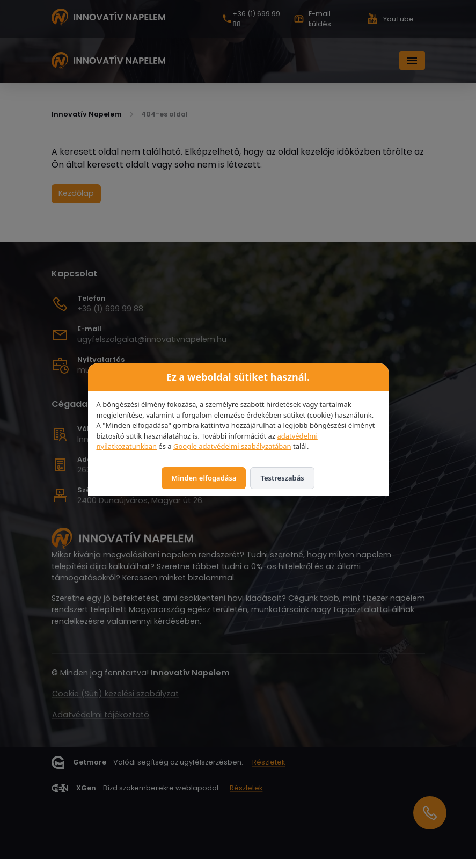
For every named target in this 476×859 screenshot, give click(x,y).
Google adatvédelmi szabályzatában (232, 446)
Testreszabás (282, 478)
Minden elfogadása (203, 478)
